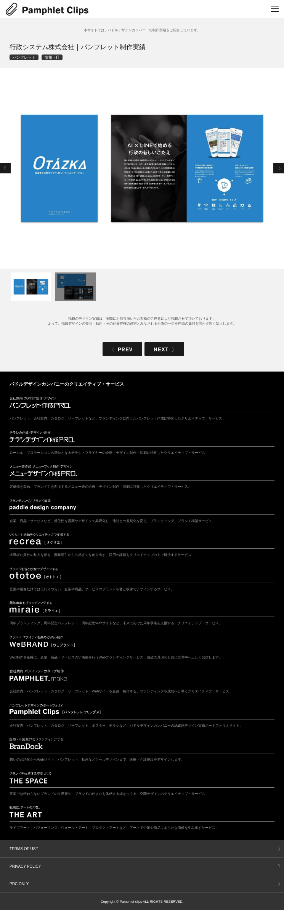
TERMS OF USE (24, 849)
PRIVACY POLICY (25, 866)
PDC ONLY (19, 884)
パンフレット (24, 57)
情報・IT (52, 57)
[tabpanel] (142, 168)
